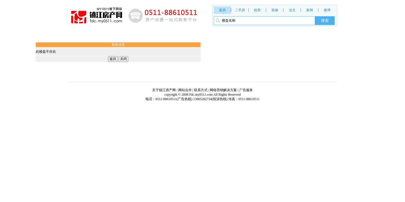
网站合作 (185, 90)
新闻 (309, 10)
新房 (222, 10)
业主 (292, 10)
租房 (257, 10)
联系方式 (201, 90)
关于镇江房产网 (164, 90)
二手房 (240, 10)
